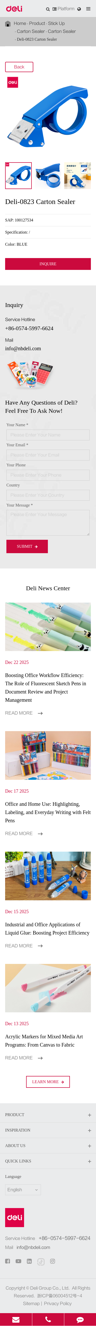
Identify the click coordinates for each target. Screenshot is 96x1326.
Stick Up (56, 23)
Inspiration (48, 1130)
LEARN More (48, 1082)
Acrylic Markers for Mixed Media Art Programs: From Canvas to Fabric (44, 1041)
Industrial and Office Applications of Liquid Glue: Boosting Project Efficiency (47, 929)
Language (13, 1176)
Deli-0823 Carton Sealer (37, 39)
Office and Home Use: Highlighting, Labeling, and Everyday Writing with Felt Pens (48, 812)
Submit (27, 546)
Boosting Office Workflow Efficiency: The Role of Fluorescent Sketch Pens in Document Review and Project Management (45, 687)
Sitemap (31, 1303)
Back (19, 67)
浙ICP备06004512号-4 (59, 1296)
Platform (63, 8)
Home (20, 23)
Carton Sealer (31, 31)
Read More (23, 713)
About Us (48, 1146)
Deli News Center (48, 588)
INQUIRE (48, 264)
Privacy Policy (58, 1303)
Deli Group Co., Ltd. (50, 1288)
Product (37, 23)
